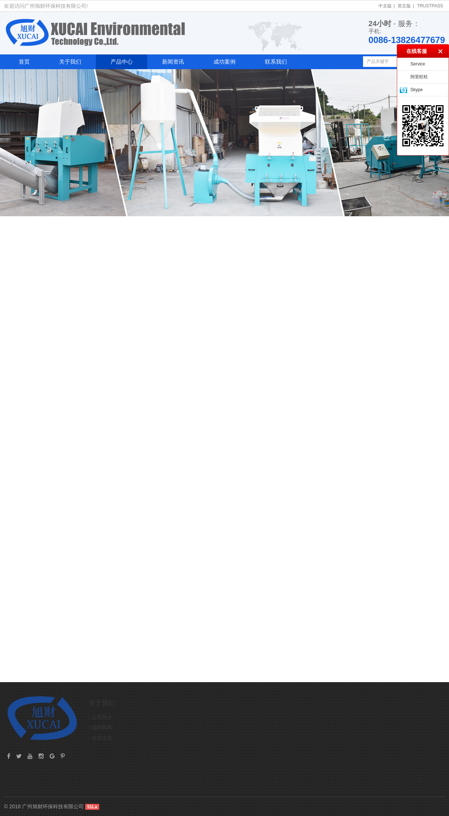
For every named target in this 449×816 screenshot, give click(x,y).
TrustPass (430, 5)
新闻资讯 (173, 61)
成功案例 (224, 61)
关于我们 (70, 61)
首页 (24, 61)
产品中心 (122, 61)
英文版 (404, 5)
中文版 (385, 5)
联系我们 (276, 61)
